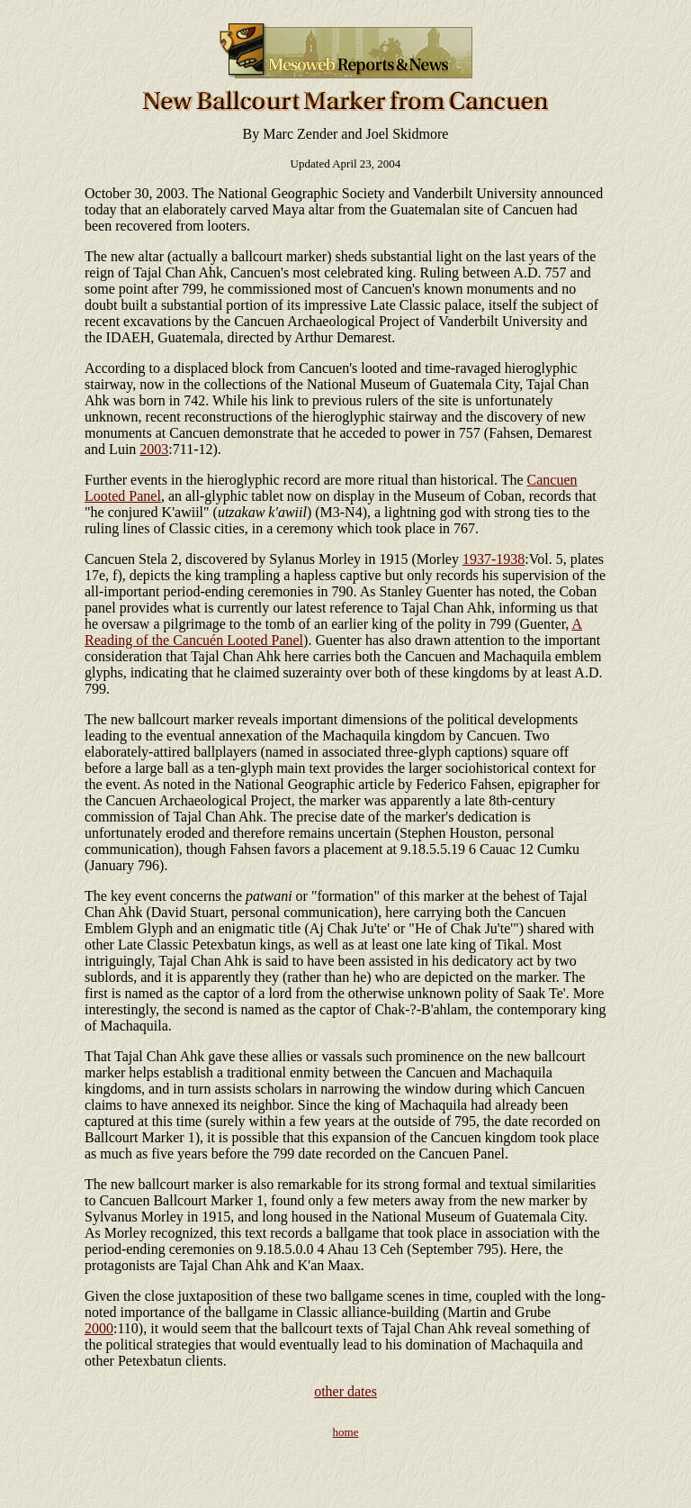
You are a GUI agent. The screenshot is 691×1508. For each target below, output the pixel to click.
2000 (99, 1328)
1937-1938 (493, 559)
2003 (153, 449)
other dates (345, 1391)
